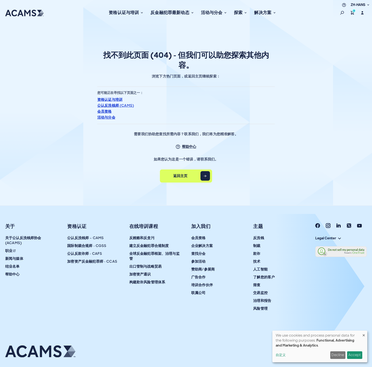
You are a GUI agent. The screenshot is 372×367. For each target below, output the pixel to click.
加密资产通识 (140, 274)
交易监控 (260, 292)
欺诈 (256, 253)
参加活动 (198, 261)
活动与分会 (106, 117)
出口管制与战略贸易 (145, 266)
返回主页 (180, 176)
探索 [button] (239, 12)
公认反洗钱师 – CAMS (85, 238)
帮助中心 (189, 146)
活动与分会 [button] (212, 12)
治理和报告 (262, 300)
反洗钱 (258, 238)
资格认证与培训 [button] (124, 12)
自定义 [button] (281, 355)
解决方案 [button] (263, 12)
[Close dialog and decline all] (363, 334)
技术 (256, 261)
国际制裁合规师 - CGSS (86, 245)
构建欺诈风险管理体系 (147, 282)
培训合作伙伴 (202, 285)
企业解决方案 (202, 245)
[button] (342, 13)
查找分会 (198, 253)
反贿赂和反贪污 (141, 238)
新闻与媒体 (14, 258)
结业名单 (12, 266)
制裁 (256, 245)
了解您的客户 (264, 277)
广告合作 (198, 277)
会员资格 (104, 111)
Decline (337, 355)
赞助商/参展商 (203, 269)
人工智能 (260, 269)
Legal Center (328, 238)
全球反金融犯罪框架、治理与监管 (154, 256)
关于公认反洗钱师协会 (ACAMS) (23, 240)
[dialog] (319, 346)
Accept (354, 355)
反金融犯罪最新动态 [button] (170, 12)
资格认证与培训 (109, 99)
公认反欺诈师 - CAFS (84, 253)
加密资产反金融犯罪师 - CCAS (92, 261)
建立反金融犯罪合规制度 (149, 245)
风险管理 (260, 308)
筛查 (256, 285)
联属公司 (198, 292)
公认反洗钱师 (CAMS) (115, 105)
